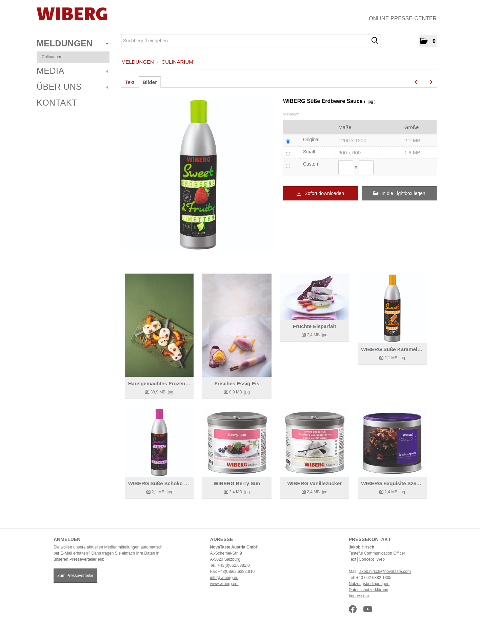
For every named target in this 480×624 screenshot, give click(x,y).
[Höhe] (366, 167)
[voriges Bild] (417, 82)
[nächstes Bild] (430, 82)
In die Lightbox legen (399, 193)
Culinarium (51, 57)
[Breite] (345, 167)
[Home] (72, 13)
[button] (428, 41)
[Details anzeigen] (159, 325)
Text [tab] (130, 82)
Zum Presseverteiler (75, 575)
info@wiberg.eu (224, 577)
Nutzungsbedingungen (369, 583)
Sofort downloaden (320, 193)
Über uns (72, 86)
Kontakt (57, 102)
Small (309, 151)
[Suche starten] (375, 41)
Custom (311, 164)
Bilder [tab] (150, 82)
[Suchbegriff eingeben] (251, 40)
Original (311, 139)
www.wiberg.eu (224, 583)
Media (72, 71)
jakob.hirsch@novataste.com (384, 571)
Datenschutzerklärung (368, 589)
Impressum (359, 596)
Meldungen (72, 43)
